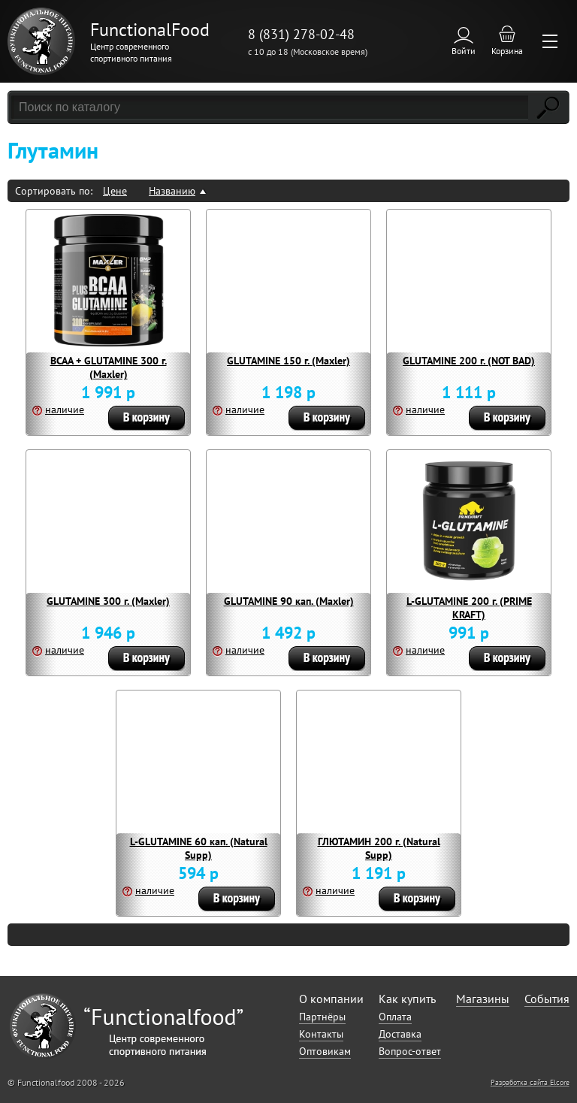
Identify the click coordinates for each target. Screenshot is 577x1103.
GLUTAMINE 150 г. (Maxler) (288, 360)
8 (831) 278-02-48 (301, 34)
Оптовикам (325, 1051)
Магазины (482, 998)
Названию (172, 191)
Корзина (507, 50)
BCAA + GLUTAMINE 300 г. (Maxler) (108, 367)
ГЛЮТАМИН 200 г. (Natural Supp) (379, 848)
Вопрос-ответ (410, 1051)
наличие (64, 409)
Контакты (321, 1034)
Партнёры (322, 1016)
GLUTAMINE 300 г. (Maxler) (108, 601)
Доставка (400, 1034)
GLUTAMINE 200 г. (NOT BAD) (469, 360)
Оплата (395, 1016)
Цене (115, 191)
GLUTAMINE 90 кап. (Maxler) (289, 601)
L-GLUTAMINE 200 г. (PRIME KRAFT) (469, 607)
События (546, 998)
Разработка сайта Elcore (530, 1082)
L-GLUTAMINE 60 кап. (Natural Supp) (198, 848)
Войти (464, 50)
